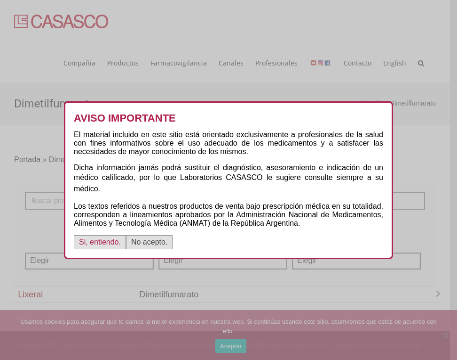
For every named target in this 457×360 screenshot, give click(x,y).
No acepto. (149, 242)
